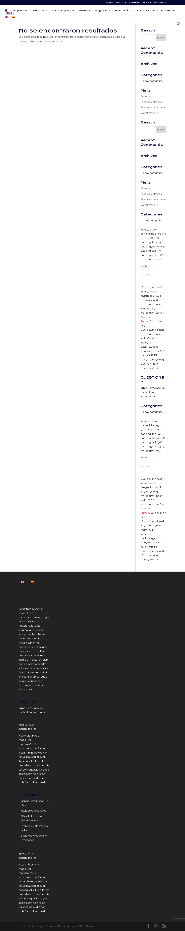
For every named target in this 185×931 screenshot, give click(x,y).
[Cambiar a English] (22, 582)
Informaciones (162, 11)
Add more (146, 2)
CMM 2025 (38, 11)
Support (109, 2)
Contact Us (121, 2)
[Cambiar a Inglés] (6, 19)
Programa (101, 11)
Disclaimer (134, 2)
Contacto (143, 11)
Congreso (18, 11)
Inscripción (122, 11)
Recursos (84, 11)
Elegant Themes (45, 926)
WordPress (86, 926)
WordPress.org (149, 112)
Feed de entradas (151, 101)
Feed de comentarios (153, 107)
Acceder (146, 96)
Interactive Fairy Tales (33, 810)
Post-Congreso (61, 11)
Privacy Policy (160, 2)
